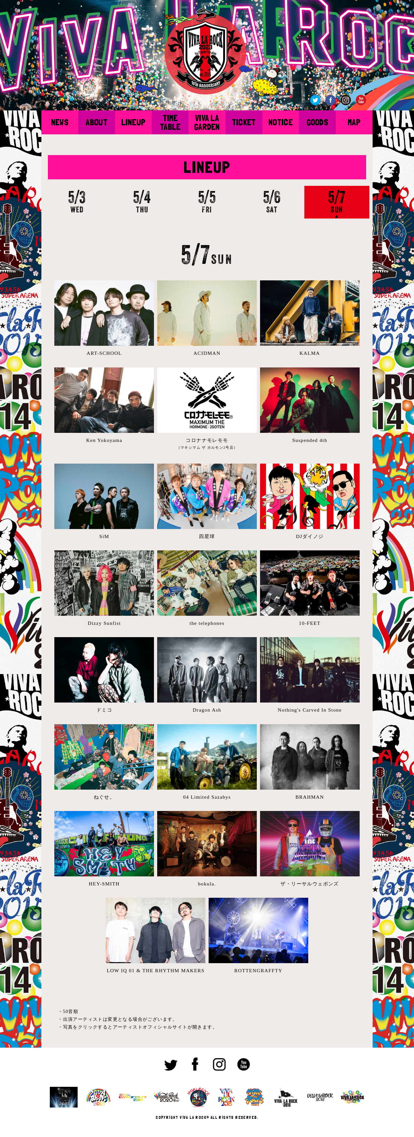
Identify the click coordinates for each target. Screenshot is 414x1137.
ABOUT (96, 122)
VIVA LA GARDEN (207, 122)
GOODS (317, 122)
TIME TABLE (170, 122)
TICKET (244, 122)
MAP (354, 122)
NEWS (60, 122)
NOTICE (280, 122)
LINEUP (133, 122)
